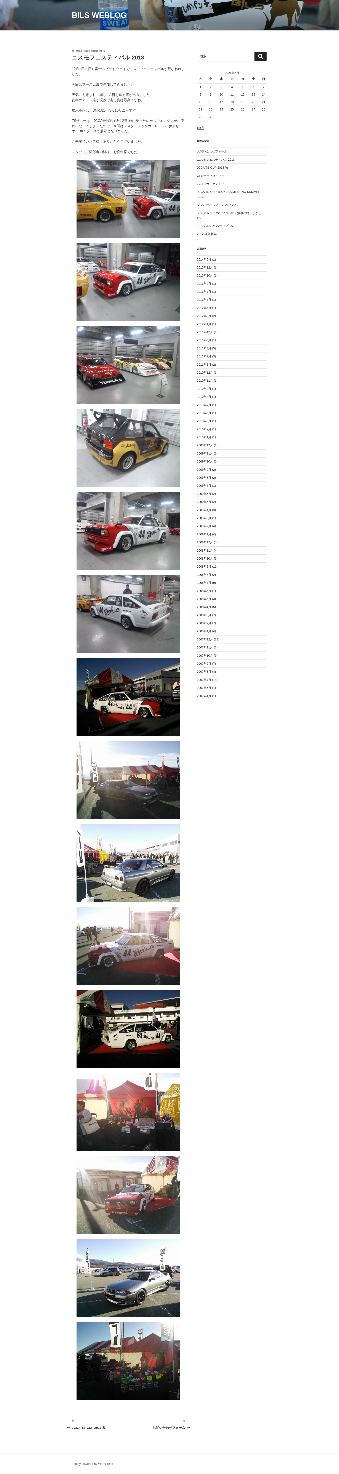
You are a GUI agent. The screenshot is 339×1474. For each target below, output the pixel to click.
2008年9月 (204, 566)
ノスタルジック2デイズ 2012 (217, 225)
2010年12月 (205, 372)
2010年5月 (204, 413)
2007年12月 (205, 639)
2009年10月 (205, 461)
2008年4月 (204, 607)
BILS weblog (99, 15)
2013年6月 (204, 299)
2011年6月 (204, 340)
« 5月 (200, 128)
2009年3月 (204, 518)
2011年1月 (204, 364)
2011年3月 (204, 348)
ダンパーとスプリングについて (218, 204)
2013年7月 (204, 291)
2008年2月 (204, 623)
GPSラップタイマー (211, 176)
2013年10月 (205, 275)
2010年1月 (204, 437)
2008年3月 (204, 615)
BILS (102, 51)
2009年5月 (204, 502)
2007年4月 (204, 696)
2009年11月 (205, 453)
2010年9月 (204, 389)
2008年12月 (205, 542)
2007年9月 (204, 663)
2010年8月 (204, 397)
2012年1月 (204, 324)
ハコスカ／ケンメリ (210, 184)
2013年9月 (204, 283)
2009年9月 (204, 469)
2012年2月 (204, 316)
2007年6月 (204, 688)
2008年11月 (205, 550)
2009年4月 (204, 510)
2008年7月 (204, 582)
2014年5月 (204, 259)
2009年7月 (204, 485)
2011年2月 (204, 356)
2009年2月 (204, 526)
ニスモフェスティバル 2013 (216, 159)
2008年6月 (204, 591)
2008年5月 (204, 599)
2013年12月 (205, 267)
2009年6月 (204, 494)
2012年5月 (204, 308)
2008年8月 (204, 574)
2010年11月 (205, 380)
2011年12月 (205, 332)
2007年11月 (205, 647)
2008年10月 (205, 558)
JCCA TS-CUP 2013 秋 (212, 167)
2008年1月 (204, 631)
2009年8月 (204, 477)
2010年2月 (204, 429)
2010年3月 (204, 421)
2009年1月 (204, 534)
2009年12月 (205, 445)
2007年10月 (205, 655)
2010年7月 (204, 405)
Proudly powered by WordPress (91, 1464)
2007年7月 (204, 680)
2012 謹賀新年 (207, 234)
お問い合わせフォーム (212, 151)
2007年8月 (204, 671)
